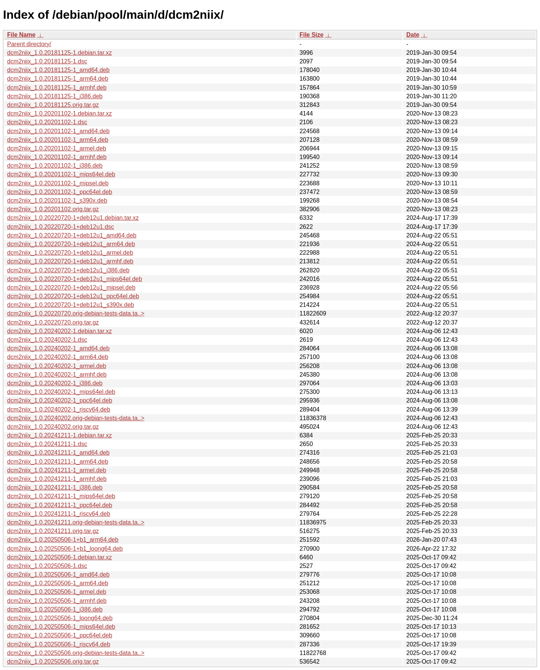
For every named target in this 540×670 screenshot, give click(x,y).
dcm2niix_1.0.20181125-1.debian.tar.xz (59, 53)
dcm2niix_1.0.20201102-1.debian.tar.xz (59, 113)
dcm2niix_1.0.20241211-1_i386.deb (54, 487)
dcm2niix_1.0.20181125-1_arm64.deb (57, 78)
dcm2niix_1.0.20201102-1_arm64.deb (57, 140)
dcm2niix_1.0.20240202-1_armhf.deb (56, 374)
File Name (21, 35)
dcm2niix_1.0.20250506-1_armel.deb (56, 592)
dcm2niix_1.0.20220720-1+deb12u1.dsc (60, 227)
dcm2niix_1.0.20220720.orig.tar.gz (53, 322)
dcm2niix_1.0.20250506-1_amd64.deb (58, 574)
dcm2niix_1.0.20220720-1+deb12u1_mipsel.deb (71, 287)
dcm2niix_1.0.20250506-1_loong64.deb (59, 618)
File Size (312, 35)
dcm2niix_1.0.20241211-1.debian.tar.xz (59, 435)
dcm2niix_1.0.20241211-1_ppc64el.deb (59, 505)
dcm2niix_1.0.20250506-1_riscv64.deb (58, 644)
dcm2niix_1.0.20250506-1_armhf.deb (56, 601)
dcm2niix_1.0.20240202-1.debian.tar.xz (59, 331)
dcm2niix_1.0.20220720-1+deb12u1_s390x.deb (70, 305)
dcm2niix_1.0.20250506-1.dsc (47, 566)
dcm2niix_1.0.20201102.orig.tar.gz (53, 209)
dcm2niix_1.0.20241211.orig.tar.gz (53, 531)
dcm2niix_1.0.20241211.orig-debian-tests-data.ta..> (75, 522)
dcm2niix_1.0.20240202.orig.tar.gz (53, 427)
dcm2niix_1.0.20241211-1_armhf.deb (56, 479)
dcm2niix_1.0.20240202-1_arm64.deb (57, 357)
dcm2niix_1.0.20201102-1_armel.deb (56, 148)
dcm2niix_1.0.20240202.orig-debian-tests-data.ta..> (75, 418)
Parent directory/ (29, 44)
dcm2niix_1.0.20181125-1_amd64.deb (58, 70)
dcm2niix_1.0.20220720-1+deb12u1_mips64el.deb (74, 279)
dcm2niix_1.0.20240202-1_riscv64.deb (58, 409)
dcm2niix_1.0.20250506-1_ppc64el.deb (59, 635)
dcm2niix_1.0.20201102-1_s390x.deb (57, 200)
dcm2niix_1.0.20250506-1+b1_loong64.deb (65, 548)
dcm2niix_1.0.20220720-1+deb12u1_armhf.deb (70, 261)
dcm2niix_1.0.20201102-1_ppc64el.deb (59, 192)
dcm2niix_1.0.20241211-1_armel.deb (56, 470)
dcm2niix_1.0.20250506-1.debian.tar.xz (59, 557)
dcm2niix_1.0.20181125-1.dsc (47, 61)
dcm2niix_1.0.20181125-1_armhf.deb (56, 87)
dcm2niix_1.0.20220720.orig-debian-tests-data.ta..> (75, 313)
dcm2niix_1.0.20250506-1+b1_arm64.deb (62, 539)
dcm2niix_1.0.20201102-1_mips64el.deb (61, 174)
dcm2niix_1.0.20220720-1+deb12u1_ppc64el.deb (73, 296)
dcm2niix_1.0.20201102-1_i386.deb (54, 165)
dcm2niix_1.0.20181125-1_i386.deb (54, 96)
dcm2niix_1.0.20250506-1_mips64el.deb (61, 626)
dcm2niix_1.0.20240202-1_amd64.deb (58, 348)
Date (412, 35)
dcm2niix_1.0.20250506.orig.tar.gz (53, 661)
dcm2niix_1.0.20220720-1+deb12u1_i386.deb (68, 270)
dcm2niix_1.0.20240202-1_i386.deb (54, 383)
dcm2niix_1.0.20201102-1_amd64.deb (58, 131)
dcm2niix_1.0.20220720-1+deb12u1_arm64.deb (71, 244)
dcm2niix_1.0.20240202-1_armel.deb (56, 366)
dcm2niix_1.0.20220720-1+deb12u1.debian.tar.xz (73, 218)
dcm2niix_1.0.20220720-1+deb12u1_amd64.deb (71, 235)
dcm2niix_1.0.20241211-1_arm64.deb (57, 461)
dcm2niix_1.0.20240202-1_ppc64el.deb (59, 400)
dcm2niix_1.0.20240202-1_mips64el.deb (61, 392)
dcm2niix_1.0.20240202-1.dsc (47, 340)
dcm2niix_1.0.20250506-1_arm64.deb (57, 583)
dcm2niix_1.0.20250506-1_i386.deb (54, 609)
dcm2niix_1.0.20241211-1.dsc (47, 444)
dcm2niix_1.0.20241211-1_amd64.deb (58, 452)
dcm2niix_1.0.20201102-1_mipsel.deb (57, 183)
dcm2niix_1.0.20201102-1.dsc (47, 122)
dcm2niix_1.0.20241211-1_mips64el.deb (61, 496)
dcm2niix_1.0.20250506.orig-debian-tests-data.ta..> (75, 653)
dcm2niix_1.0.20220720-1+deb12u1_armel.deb (70, 252)
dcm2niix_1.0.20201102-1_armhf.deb (56, 157)
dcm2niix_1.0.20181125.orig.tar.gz (53, 105)
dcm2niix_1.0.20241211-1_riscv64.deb (58, 514)
